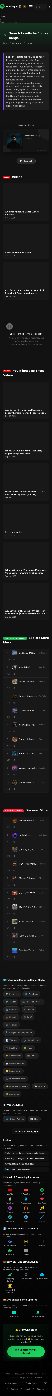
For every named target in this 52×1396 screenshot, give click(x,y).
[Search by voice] (49, 7)
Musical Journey (12, 1383)
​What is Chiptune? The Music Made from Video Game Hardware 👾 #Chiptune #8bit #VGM (25, 571)
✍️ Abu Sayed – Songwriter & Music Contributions (25, 1159)
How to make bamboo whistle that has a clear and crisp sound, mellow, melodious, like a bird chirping (25, 493)
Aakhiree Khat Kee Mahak (18, 252)
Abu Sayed (9, 6)
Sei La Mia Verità (13, 532)
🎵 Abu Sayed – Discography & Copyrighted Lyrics (25, 1153)
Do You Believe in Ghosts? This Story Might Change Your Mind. (23, 452)
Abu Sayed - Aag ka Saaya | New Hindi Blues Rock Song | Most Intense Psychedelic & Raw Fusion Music (24, 292)
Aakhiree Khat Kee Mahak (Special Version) (22, 213)
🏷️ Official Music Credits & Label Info (19, 1164)
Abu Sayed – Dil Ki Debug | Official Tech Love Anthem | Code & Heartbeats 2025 (25, 612)
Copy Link (26, 161)
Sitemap (40, 1389)
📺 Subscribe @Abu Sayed (26, 1351)
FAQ (45, 1383)
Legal (27, 1389)
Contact (14, 1389)
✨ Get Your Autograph (26, 1131)
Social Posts (31, 1383)
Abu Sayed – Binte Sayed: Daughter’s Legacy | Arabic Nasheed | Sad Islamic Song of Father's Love (24, 411)
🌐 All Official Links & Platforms (17, 1169)
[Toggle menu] (31, 6)
